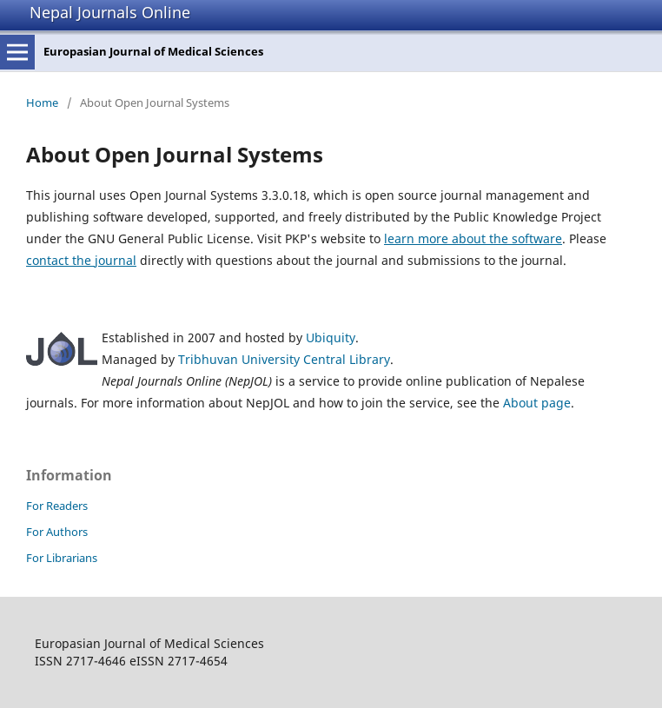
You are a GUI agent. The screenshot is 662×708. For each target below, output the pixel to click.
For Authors (57, 531)
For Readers (57, 505)
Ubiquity (330, 337)
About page (537, 402)
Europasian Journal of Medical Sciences (153, 51)
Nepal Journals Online (110, 12)
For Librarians (61, 558)
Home (42, 102)
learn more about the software (473, 238)
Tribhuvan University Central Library (284, 359)
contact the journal (81, 260)
